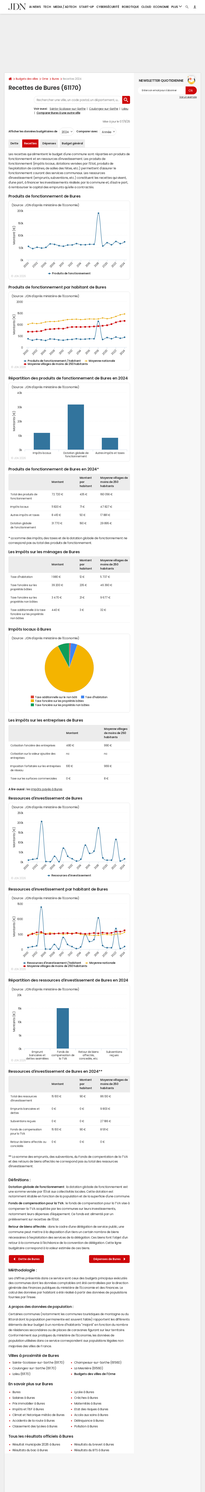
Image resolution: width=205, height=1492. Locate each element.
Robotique (130, 6)
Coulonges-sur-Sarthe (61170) (34, 1368)
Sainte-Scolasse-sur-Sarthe (68, 108)
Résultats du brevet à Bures (94, 1444)
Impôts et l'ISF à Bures (28, 1409)
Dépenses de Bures (109, 1259)
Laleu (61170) (21, 1373)
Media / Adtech (65, 6)
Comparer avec (87, 131)
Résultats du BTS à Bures (91, 1450)
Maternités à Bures (87, 1403)
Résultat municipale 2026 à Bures (36, 1444)
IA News (35, 6)
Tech (47, 6)
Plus (176, 6)
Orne (45, 78)
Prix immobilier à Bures (28, 1403)
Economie (161, 6)
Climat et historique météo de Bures (38, 1414)
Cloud (146, 6)
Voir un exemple (188, 97)
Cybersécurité (107, 6)
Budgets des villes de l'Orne (95, 1373)
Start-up (86, 6)
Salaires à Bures (23, 1397)
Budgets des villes (27, 78)
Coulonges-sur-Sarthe (103, 108)
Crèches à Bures (86, 1397)
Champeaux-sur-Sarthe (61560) (98, 1362)
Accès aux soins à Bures (91, 1414)
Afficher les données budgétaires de (32, 131)
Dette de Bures (27, 1259)
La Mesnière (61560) (88, 1368)
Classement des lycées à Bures (34, 1426)
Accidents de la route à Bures (33, 1420)
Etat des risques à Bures (91, 1409)
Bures (55, 78)
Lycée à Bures (84, 1392)
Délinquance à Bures (89, 1420)
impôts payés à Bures (46, 789)
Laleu (125, 108)
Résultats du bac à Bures (30, 1450)
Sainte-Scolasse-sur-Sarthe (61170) (38, 1362)
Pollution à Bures (86, 1426)
